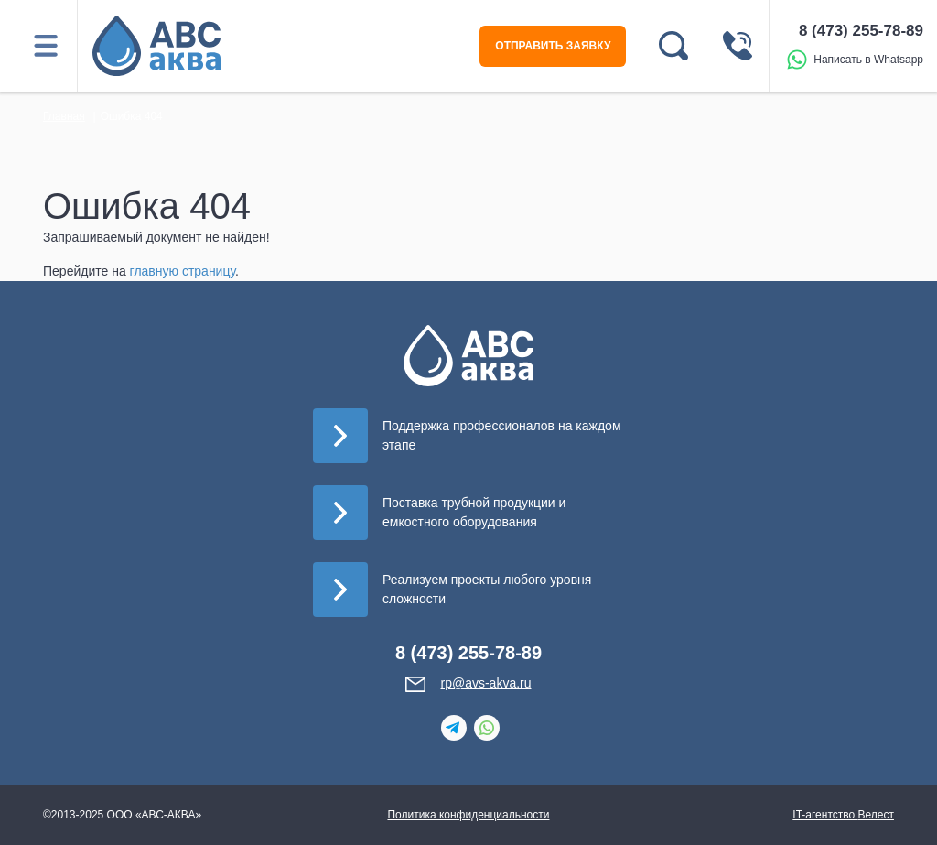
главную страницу (182, 271)
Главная (64, 116)
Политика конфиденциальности (468, 814)
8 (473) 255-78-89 (861, 30)
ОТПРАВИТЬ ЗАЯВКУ (552, 45)
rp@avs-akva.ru (485, 683)
